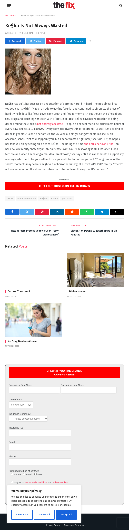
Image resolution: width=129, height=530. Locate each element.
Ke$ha (43, 198)
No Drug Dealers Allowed (23, 341)
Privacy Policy (60, 482)
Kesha (54, 198)
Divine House (77, 291)
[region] (44, 504)
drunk (10, 198)
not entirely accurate (50, 124)
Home (23, 15)
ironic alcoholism (26, 198)
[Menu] (9, 5)
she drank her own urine (98, 144)
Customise (22, 514)
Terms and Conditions (36, 482)
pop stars (67, 198)
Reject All (44, 514)
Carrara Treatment (19, 291)
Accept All (66, 514)
